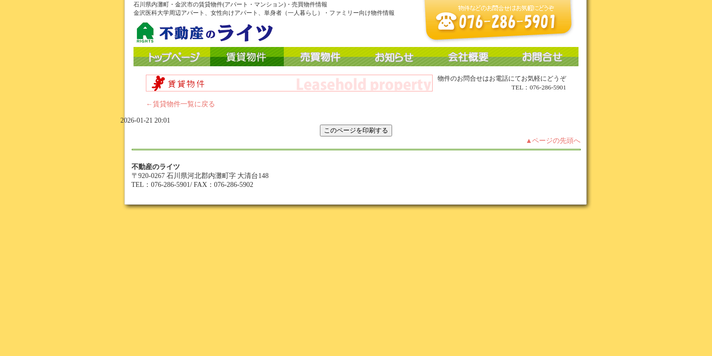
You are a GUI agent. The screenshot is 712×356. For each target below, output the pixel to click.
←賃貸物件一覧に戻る (180, 104)
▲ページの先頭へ (553, 140)
